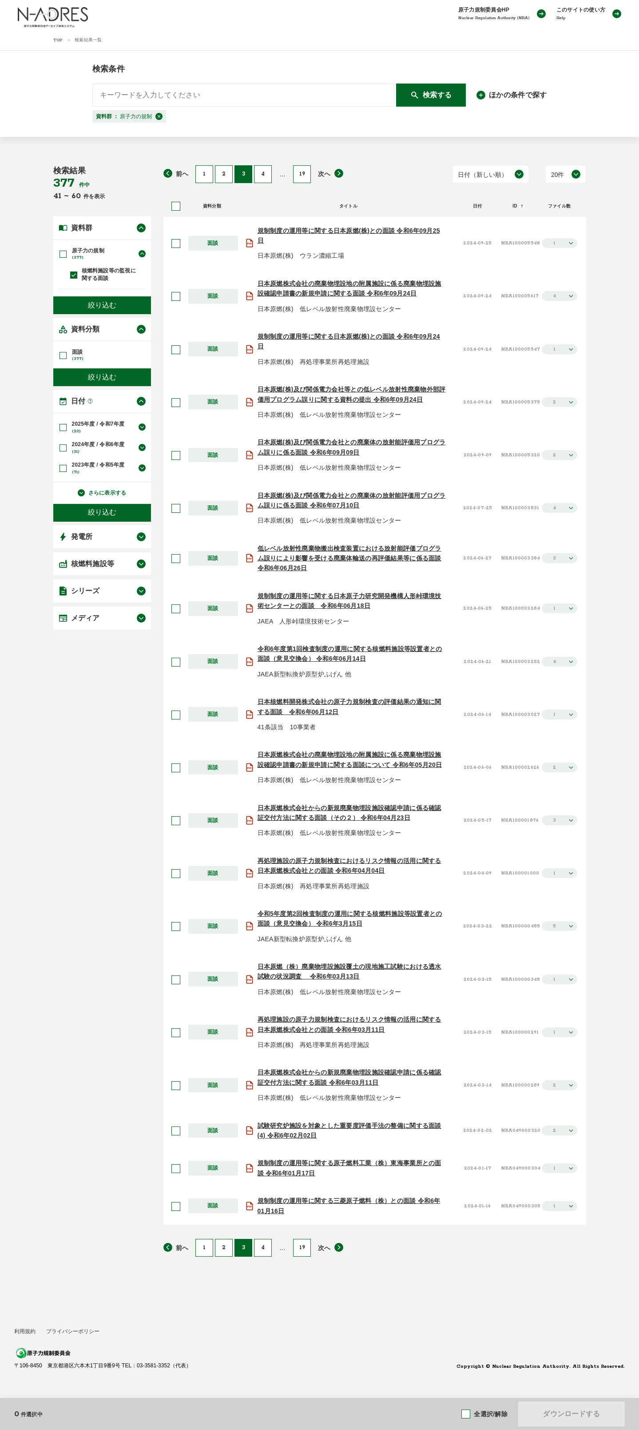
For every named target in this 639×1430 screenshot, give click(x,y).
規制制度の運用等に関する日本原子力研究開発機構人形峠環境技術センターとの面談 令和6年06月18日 (349, 600)
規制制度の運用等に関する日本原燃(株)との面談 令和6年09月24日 (349, 341)
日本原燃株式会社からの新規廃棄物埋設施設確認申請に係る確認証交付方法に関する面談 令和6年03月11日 (349, 1077)
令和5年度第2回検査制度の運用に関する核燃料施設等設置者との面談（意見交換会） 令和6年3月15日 (350, 918)
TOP (58, 40)
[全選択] (175, 206)
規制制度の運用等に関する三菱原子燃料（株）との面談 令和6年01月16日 (349, 1205)
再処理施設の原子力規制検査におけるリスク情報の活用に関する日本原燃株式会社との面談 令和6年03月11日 (349, 1024)
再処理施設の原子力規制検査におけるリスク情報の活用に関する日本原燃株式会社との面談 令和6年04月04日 (349, 865)
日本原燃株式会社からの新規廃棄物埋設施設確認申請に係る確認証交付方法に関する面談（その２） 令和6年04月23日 (349, 812)
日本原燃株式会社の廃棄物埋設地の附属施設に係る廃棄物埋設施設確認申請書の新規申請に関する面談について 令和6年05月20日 (350, 759)
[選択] (175, 243)
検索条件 (108, 68)
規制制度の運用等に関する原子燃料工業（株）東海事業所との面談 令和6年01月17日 (349, 1167)
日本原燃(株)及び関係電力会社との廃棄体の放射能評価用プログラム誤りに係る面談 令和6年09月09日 (352, 447)
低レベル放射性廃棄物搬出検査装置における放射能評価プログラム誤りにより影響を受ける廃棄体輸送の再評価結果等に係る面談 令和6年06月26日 (349, 558)
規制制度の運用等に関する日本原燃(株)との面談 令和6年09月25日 (349, 235)
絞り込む (102, 305)
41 (58, 196)
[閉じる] (159, 116)
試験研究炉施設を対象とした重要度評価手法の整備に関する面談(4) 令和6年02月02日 (349, 1130)
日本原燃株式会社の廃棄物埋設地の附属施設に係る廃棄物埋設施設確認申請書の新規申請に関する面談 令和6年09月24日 (349, 288)
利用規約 (25, 1331)
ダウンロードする (571, 1414)
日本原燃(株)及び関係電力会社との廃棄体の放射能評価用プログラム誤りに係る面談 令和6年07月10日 (352, 500)
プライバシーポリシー (72, 1331)
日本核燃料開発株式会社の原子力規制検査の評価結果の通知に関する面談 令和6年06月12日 (349, 706)
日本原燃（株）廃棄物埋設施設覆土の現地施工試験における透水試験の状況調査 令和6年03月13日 (349, 971)
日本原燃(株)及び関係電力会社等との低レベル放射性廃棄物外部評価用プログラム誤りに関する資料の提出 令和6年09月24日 (352, 394)
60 (77, 196)
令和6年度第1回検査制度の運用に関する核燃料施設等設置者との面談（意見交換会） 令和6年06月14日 (350, 653)
